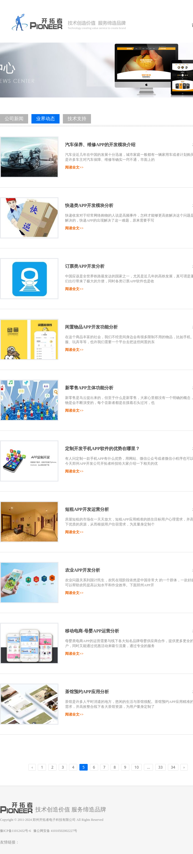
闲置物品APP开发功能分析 (91, 327)
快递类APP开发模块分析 (89, 205)
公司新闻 (14, 118)
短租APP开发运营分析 (87, 509)
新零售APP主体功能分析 (89, 387)
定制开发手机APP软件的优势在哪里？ (102, 448)
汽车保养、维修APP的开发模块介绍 (100, 144)
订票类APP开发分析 (84, 266)
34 (173, 767)
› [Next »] (183, 767)
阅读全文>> (74, 167)
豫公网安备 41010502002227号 (55, 831)
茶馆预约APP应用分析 (87, 691)
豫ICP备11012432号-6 (15, 831)
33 (160, 767)
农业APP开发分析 (82, 570)
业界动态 (45, 118)
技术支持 (77, 118)
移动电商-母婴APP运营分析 (92, 631)
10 (136, 767)
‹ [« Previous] (32, 767)
